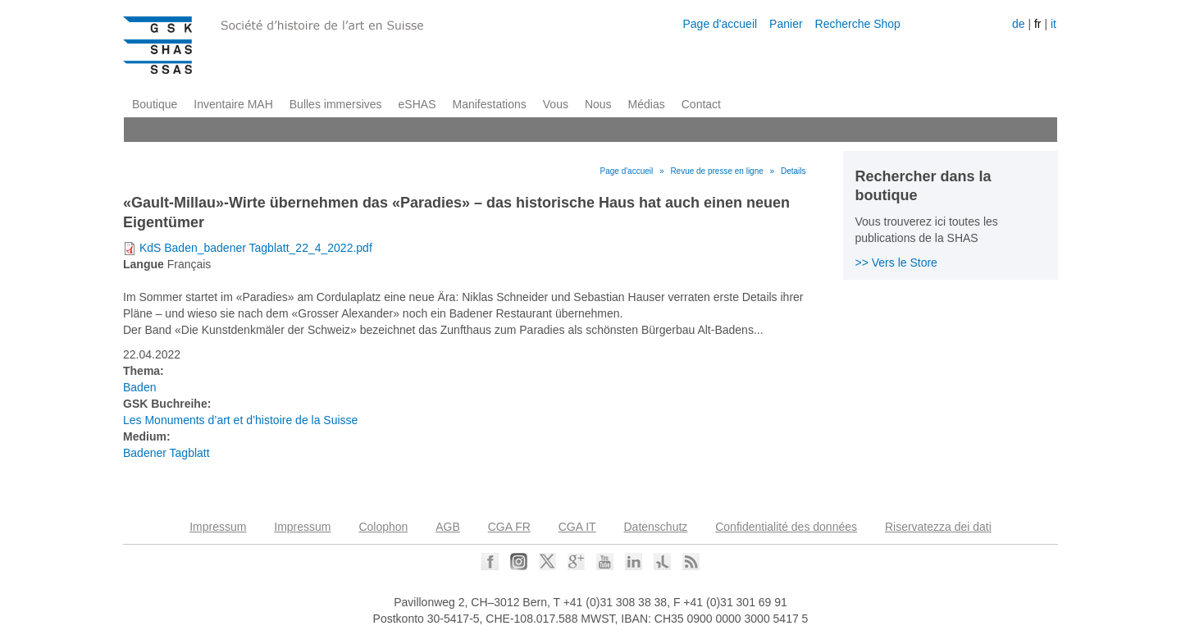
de (1018, 23)
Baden (139, 387)
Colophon (383, 526)
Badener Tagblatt (166, 452)
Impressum (217, 526)
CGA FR (509, 526)
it (1053, 23)
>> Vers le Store (896, 262)
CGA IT (577, 526)
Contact (701, 104)
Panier (785, 23)
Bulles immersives (336, 104)
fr (1038, 23)
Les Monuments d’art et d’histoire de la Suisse (240, 420)
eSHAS (417, 104)
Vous (555, 104)
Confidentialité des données (786, 526)
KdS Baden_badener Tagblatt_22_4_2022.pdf (255, 247)
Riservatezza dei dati (938, 526)
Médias (646, 104)
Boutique (154, 104)
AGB (447, 526)
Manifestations (490, 104)
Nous (598, 104)
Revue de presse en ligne (716, 171)
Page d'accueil (719, 23)
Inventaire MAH (233, 104)
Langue (143, 264)
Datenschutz (656, 526)
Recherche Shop (858, 23)
